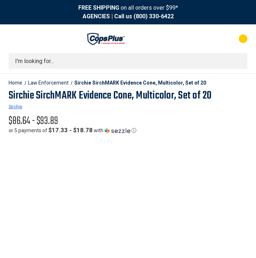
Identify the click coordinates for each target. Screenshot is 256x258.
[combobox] (128, 61)
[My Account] (211, 39)
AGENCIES (96, 16)
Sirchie (15, 106)
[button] (72, 130)
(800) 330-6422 (154, 16)
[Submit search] (239, 61)
